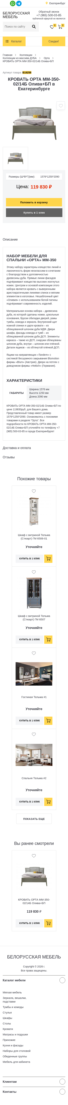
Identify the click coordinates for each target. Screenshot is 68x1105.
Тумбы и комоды (13, 1007)
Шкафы (7, 1018)
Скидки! (53, 41)
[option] (34, 123)
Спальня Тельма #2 (34, 778)
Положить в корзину (34, 202)
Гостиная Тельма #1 (34, 697)
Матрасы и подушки (15, 1034)
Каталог (16, 41)
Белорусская (16, 15)
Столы (7, 1023)
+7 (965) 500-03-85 (48, 15)
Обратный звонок (49, 11)
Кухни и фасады (13, 1045)
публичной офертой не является (48, 18)
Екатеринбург (57, 3)
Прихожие (9, 1039)
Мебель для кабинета (16, 1061)
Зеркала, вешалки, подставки (14, 999)
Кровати (8, 1028)
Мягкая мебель (12, 992)
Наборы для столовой (16, 1050)
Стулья (7, 1012)
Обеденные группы (15, 1056)
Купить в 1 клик (34, 212)
